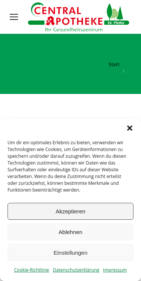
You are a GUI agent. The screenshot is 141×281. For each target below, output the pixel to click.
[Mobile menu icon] (13, 16)
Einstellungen (70, 252)
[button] (129, 128)
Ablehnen (70, 232)
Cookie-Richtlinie (31, 270)
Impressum (115, 270)
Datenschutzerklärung (76, 270)
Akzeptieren (70, 211)
